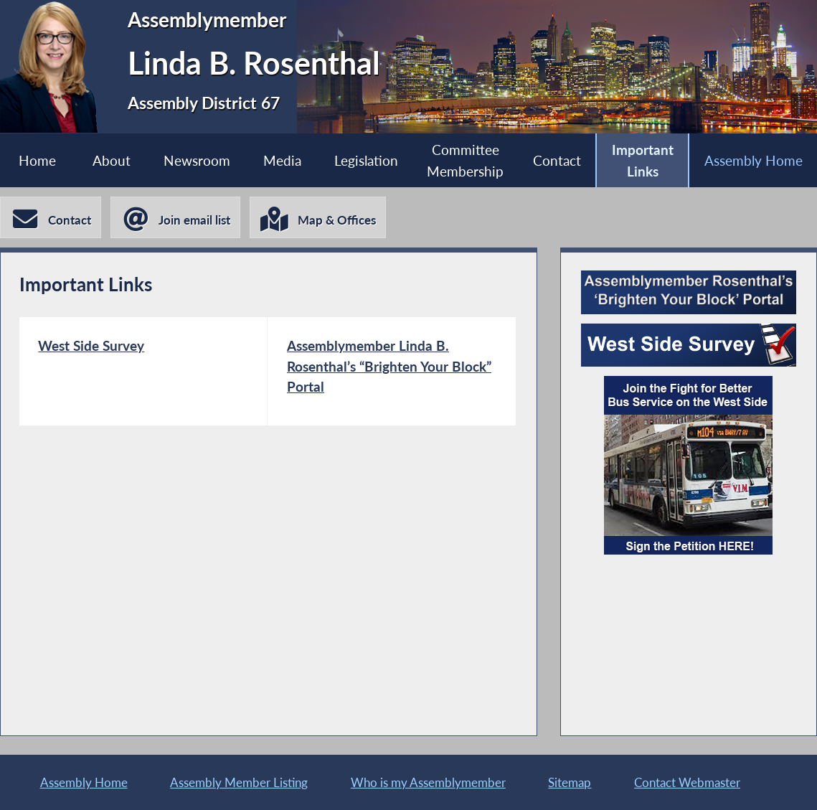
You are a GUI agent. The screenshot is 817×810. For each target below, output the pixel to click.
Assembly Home (753, 160)
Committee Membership (465, 160)
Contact (557, 160)
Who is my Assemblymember (428, 782)
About (112, 160)
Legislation (366, 160)
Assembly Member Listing (239, 782)
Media (282, 160)
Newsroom (197, 160)
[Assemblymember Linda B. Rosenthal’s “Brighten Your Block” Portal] (392, 371)
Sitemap (569, 782)
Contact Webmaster (687, 782)
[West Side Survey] (143, 371)
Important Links (643, 160)
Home (37, 160)
